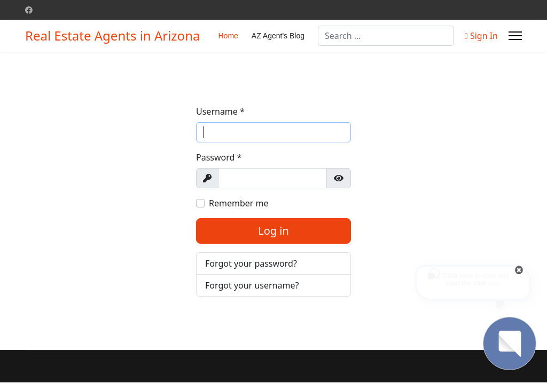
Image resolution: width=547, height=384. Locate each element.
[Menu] (515, 36)
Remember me (239, 203)
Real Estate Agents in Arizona (112, 35)
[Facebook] (29, 10)
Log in (273, 230)
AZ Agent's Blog (278, 35)
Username (220, 111)
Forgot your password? (251, 263)
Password (218, 157)
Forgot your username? (252, 285)
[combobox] (386, 36)
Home (228, 35)
